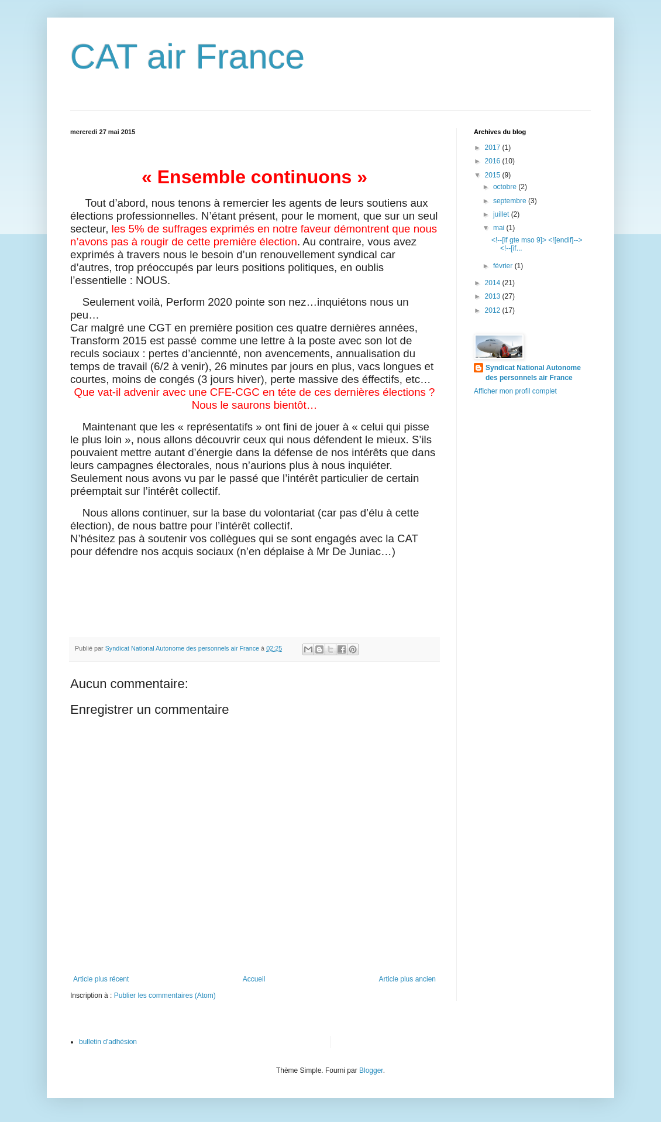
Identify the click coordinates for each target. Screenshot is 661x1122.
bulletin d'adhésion (108, 1042)
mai (500, 228)
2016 (493, 161)
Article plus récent (101, 979)
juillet (502, 214)
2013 (493, 296)
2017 (493, 147)
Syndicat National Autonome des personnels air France (533, 373)
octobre (505, 187)
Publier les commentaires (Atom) (165, 995)
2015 (493, 175)
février (504, 266)
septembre (510, 201)
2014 (493, 283)
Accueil (254, 979)
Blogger (371, 1070)
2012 (493, 310)
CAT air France (187, 56)
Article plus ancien (407, 979)
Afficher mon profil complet (515, 391)
